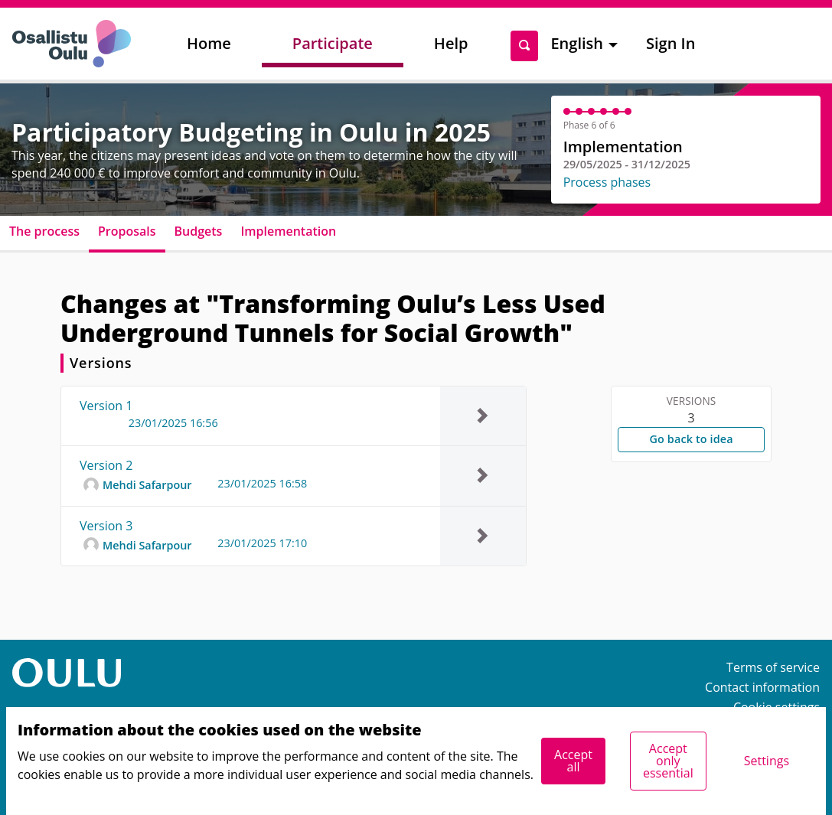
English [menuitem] (576, 43)
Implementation (288, 231)
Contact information (762, 687)
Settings (766, 760)
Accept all (573, 760)
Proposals (127, 231)
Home (209, 43)
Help (451, 43)
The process (44, 231)
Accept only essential (668, 760)
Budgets (199, 231)
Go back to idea (690, 439)
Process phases (607, 182)
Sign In (670, 43)
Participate (332, 43)
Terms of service (773, 667)
